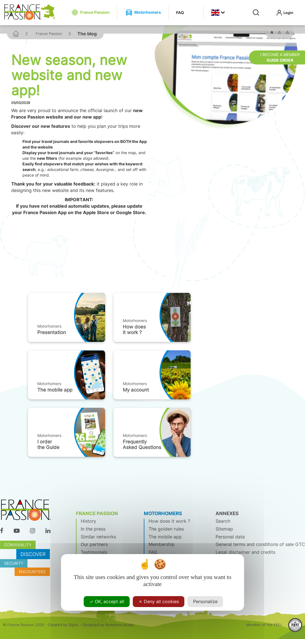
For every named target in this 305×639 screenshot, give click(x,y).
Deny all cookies (158, 601)
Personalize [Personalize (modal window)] (205, 601)
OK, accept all (106, 601)
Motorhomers (49, 326)
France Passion (49, 33)
